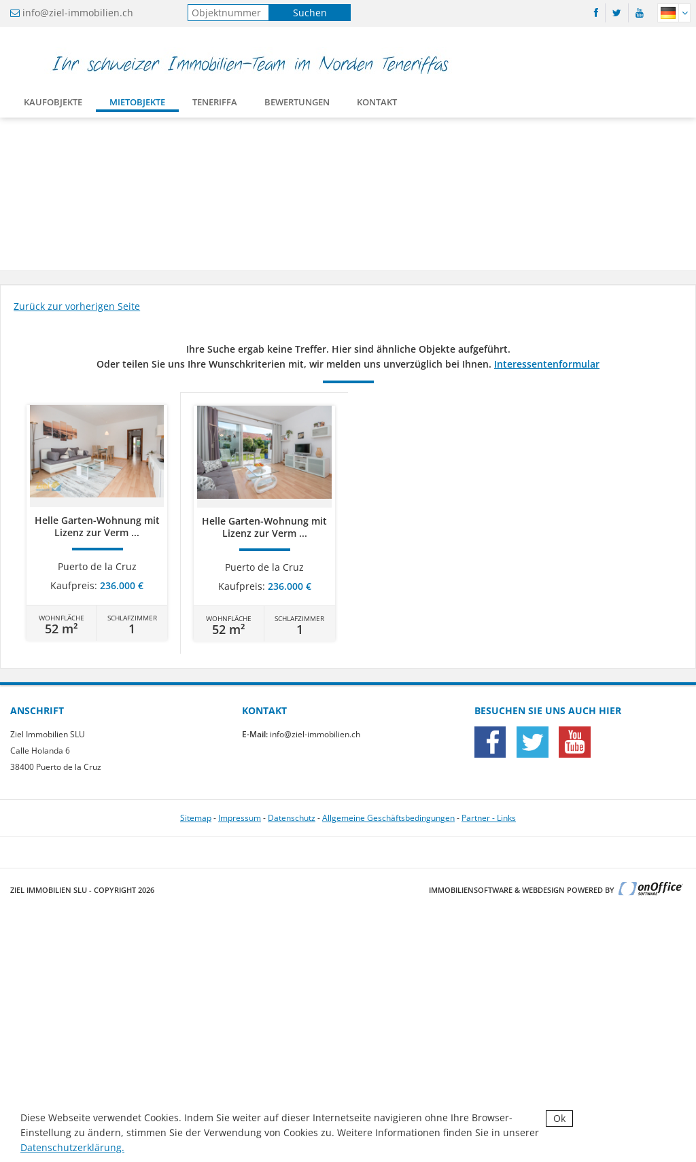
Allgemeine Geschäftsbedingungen (388, 818)
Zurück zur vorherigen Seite (77, 306)
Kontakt (377, 105)
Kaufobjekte (53, 105)
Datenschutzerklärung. (72, 1147)
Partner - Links (489, 818)
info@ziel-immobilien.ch (77, 12)
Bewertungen (297, 105)
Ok (559, 1118)
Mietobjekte (137, 105)
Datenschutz (291, 818)
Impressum (239, 818)
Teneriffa (214, 105)
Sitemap (195, 818)
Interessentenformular (546, 363)
